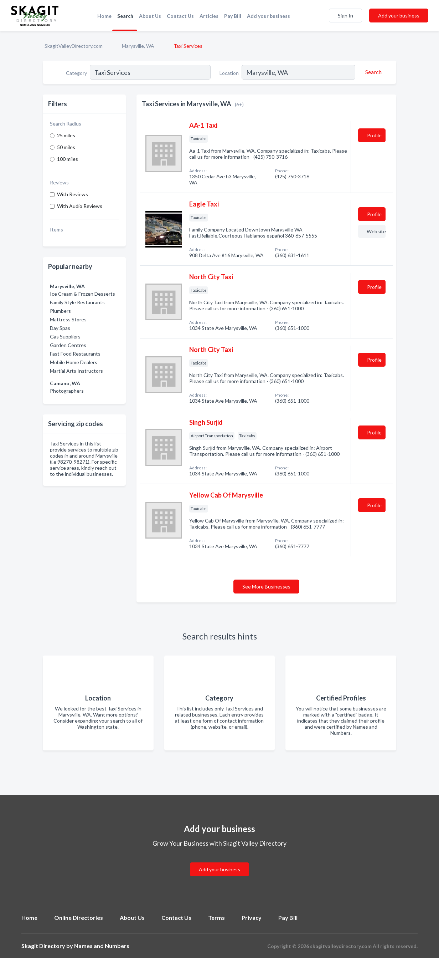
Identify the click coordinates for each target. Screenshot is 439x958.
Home (104, 16)
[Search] (372, 72)
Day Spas (60, 328)
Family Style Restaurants (77, 302)
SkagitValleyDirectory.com (74, 46)
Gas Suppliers (65, 336)
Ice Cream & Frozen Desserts (82, 294)
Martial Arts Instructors (76, 371)
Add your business (268, 16)
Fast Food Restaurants (75, 354)
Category (76, 73)
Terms (216, 917)
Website (376, 231)
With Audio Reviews (79, 206)
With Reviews (72, 194)
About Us (150, 16)
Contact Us (180, 16)
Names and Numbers (101, 945)
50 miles (66, 147)
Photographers (67, 391)
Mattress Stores (68, 319)
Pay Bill (232, 16)
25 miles (66, 135)
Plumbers (60, 311)
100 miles (67, 159)
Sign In (345, 15)
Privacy (252, 917)
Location (229, 73)
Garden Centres (68, 345)
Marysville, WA (138, 46)
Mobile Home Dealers (73, 362)
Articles (209, 16)
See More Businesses (266, 587)
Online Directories (78, 917)
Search (125, 16)
